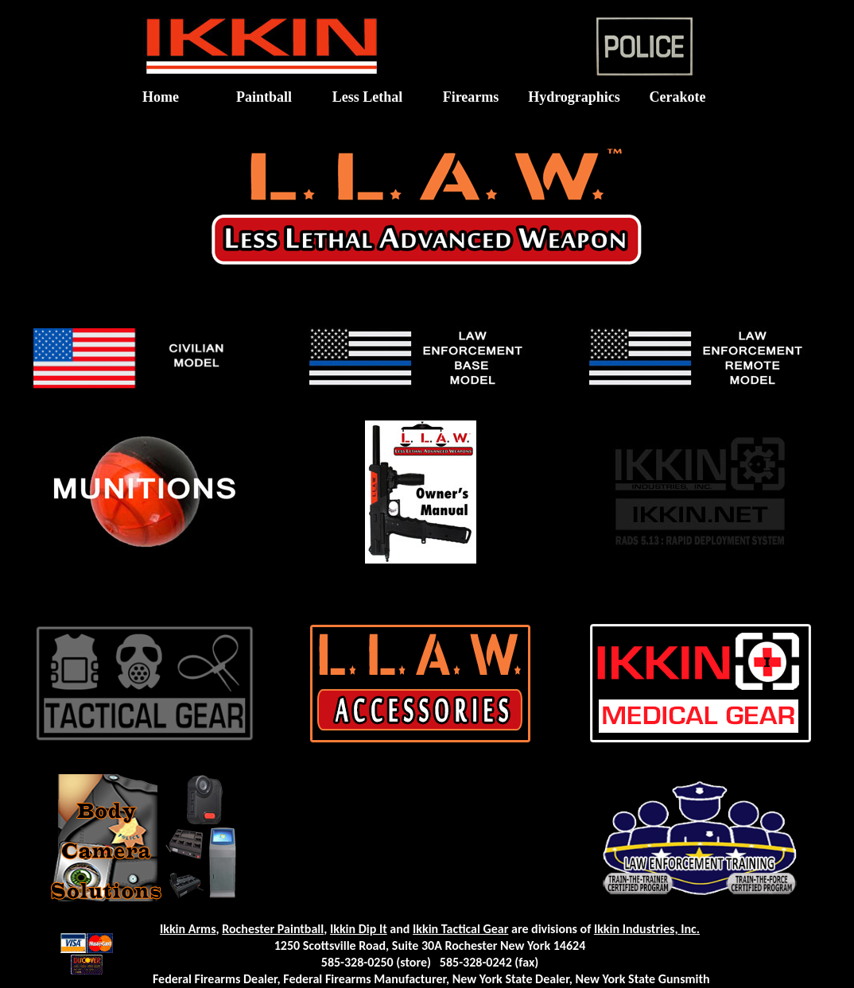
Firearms (471, 97)
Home (160, 97)
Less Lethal (367, 97)
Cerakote (678, 97)
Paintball (264, 97)
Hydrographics (574, 97)
